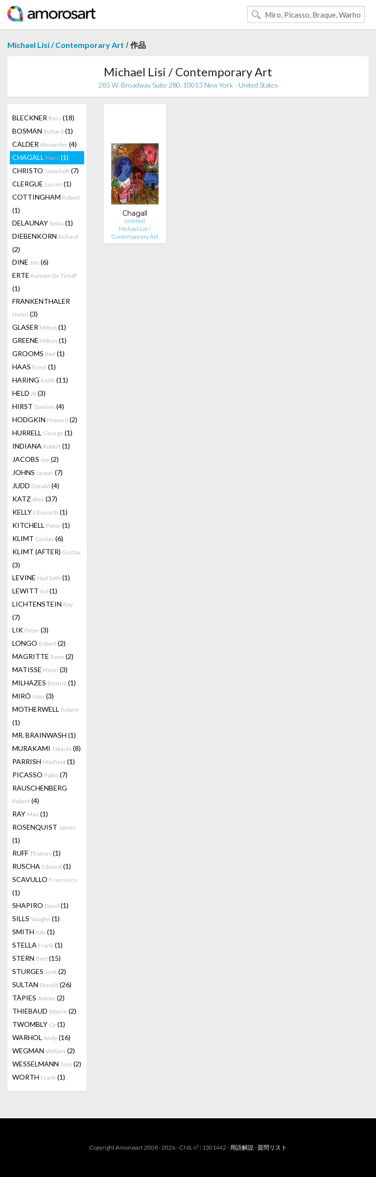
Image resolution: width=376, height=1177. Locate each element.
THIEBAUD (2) (44, 1011)
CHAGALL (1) (40, 157)
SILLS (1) (36, 918)
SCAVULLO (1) (44, 886)
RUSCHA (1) (41, 866)
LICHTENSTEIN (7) (42, 610)
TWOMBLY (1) (38, 1024)
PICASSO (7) (40, 774)
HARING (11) (40, 380)
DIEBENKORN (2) (45, 242)
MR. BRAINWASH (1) (44, 735)
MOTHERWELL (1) (45, 715)
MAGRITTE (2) (42, 656)
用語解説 (242, 1147)
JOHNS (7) (37, 472)
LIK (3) (30, 630)
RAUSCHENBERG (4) (39, 794)
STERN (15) (36, 958)
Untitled (134, 221)
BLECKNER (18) (43, 117)
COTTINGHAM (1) (46, 203)
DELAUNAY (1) (42, 223)
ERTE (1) (44, 282)
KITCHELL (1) (41, 525)
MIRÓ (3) (33, 696)
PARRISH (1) (43, 761)
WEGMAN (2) (43, 1050)
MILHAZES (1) (44, 683)
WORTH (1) (38, 1077)
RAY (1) (30, 814)
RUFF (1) (36, 853)
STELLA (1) (37, 945)
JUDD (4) (35, 485)
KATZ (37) (34, 499)
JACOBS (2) (35, 459)
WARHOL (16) (41, 1037)
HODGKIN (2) (44, 419)
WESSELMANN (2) (46, 1064)
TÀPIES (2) (38, 998)
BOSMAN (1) (42, 131)
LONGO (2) (39, 643)
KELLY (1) (40, 512)
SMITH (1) (33, 932)
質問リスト (272, 1147)
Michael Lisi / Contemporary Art (65, 44)
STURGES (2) (39, 971)
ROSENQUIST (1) (44, 833)
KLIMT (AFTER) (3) (46, 558)
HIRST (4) (38, 406)
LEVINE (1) (41, 577)
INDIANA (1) (41, 446)
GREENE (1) (39, 340)
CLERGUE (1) (41, 184)
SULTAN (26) (41, 984)
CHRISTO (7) (45, 170)
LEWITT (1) (34, 591)
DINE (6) (30, 262)
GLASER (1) (39, 327)
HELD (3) (29, 393)
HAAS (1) (34, 366)
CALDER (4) (44, 144)
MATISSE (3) (40, 669)
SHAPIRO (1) (40, 905)
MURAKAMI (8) (46, 748)
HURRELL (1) (42, 433)
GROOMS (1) (38, 353)
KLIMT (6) (37, 538)
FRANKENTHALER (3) (41, 307)
